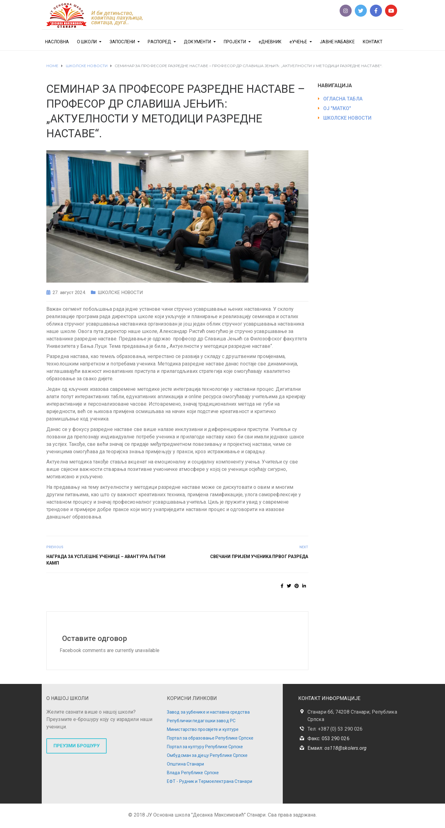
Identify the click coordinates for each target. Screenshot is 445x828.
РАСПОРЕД (159, 41)
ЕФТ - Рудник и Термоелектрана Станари (209, 781)
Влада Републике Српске (193, 772)
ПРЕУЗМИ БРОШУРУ (76, 746)
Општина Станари (185, 764)
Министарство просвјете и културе (203, 729)
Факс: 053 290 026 (328, 738)
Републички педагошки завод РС (201, 720)
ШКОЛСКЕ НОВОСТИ (120, 292)
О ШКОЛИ (87, 41)
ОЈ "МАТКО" (337, 108)
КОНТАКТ (373, 41)
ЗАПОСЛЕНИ (122, 41)
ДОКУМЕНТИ (197, 41)
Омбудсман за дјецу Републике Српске (207, 755)
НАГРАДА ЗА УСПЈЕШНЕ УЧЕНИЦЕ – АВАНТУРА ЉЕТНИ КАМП (105, 560)
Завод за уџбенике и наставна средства (208, 712)
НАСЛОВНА (57, 41)
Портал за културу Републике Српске (205, 746)
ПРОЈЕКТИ (235, 41)
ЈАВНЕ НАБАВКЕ (337, 41)
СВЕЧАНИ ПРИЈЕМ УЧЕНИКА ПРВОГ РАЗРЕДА (259, 556)
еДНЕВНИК (270, 41)
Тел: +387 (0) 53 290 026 (334, 729)
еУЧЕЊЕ (298, 41)
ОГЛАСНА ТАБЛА (342, 99)
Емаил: (337, 748)
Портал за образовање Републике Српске (210, 738)
